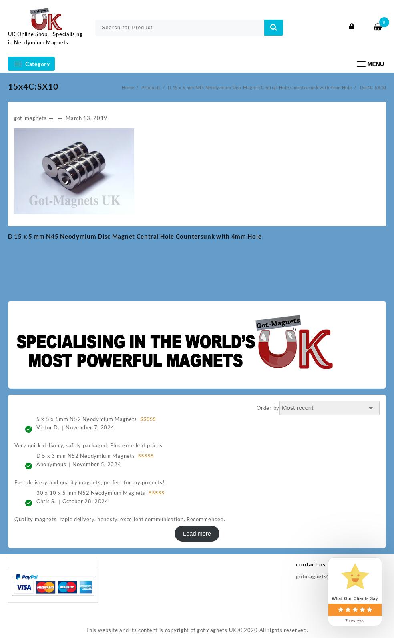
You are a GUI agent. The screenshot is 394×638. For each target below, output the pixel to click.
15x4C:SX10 (33, 86)
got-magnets (30, 118)
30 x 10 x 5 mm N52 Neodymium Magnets (90, 493)
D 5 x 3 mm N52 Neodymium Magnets (85, 456)
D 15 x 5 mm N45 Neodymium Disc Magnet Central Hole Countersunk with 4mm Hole (134, 236)
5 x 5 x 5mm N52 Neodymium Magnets (86, 419)
